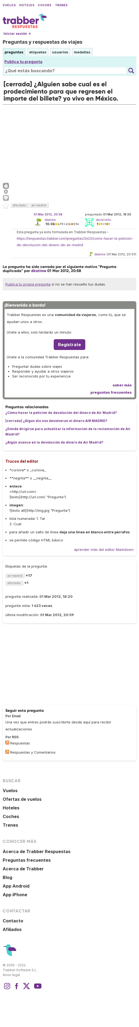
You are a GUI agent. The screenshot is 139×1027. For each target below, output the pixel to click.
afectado (19, 205)
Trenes (61, 5)
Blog (7, 877)
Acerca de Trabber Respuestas (36, 851)
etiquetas (37, 52)
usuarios (60, 52)
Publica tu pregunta (23, 61)
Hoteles (26, 5)
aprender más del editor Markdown (104, 549)
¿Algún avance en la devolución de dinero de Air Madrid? (54, 442)
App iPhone (15, 894)
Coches (44, 5)
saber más (122, 385)
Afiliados (12, 929)
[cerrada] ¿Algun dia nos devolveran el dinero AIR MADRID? (56, 421)
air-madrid (39, 205)
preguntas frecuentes (111, 392)
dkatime (50, 220)
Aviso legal (11, 975)
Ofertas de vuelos (22, 799)
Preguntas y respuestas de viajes (42, 42)
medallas (82, 52)
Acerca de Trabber (23, 868)
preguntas (14, 52)
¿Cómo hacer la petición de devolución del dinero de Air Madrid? (61, 413)
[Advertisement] (69, 142)
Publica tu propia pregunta (27, 284)
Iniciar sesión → (17, 34)
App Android (16, 886)
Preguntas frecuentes (27, 860)
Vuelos (9, 5)
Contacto (13, 920)
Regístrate (69, 344)
